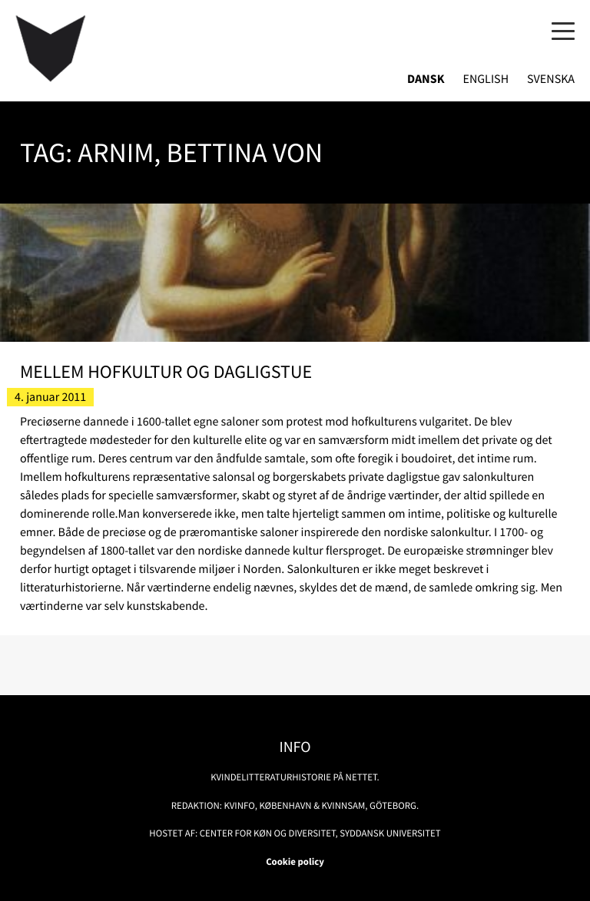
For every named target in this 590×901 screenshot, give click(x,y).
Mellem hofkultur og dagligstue (166, 371)
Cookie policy (295, 862)
